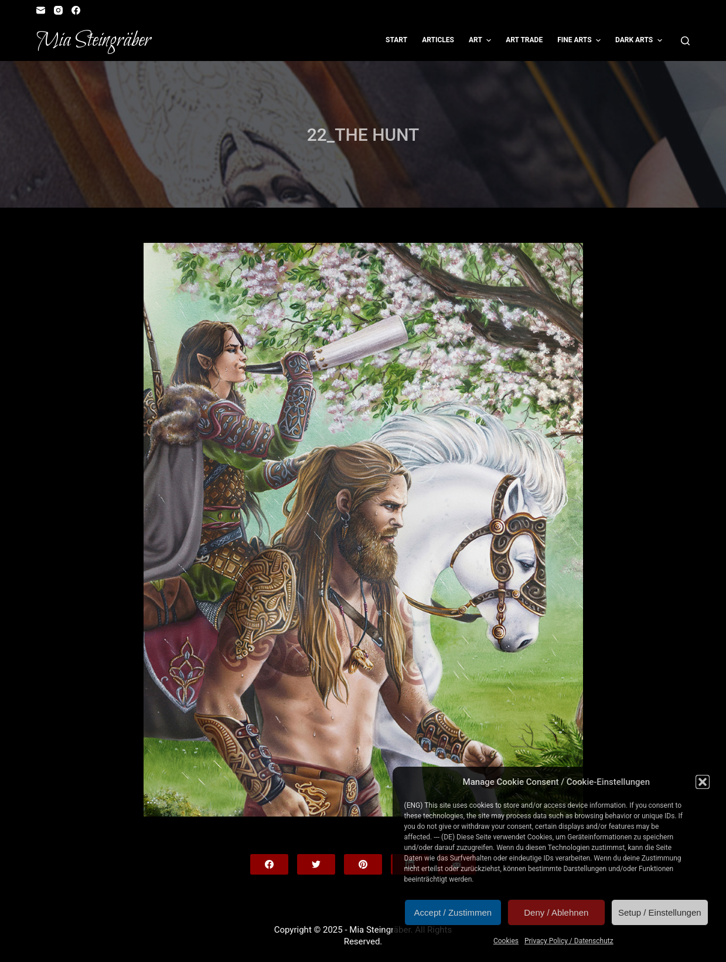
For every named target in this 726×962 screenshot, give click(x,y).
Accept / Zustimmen (453, 912)
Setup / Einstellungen (659, 912)
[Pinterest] (363, 864)
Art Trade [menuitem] (524, 40)
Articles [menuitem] (438, 40)
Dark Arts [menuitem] (640, 40)
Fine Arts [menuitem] (580, 40)
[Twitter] (316, 864)
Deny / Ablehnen (556, 912)
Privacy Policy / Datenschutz (568, 941)
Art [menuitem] (481, 40)
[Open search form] (685, 40)
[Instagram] (58, 10)
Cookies (506, 941)
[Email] (40, 10)
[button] (702, 782)
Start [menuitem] (396, 40)
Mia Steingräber (93, 40)
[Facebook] (75, 10)
